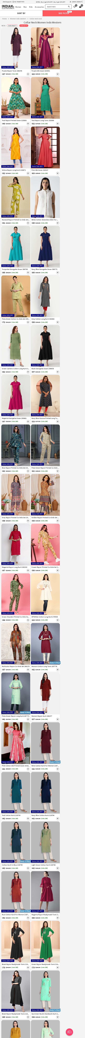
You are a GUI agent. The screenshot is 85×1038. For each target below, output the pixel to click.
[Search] (69, 7)
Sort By (21, 13)
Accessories (39, 7)
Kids (30, 7)
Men (25, 7)
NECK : (4, 26)
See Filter (65, 13)
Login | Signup (76, 2)
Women (18, 7)
